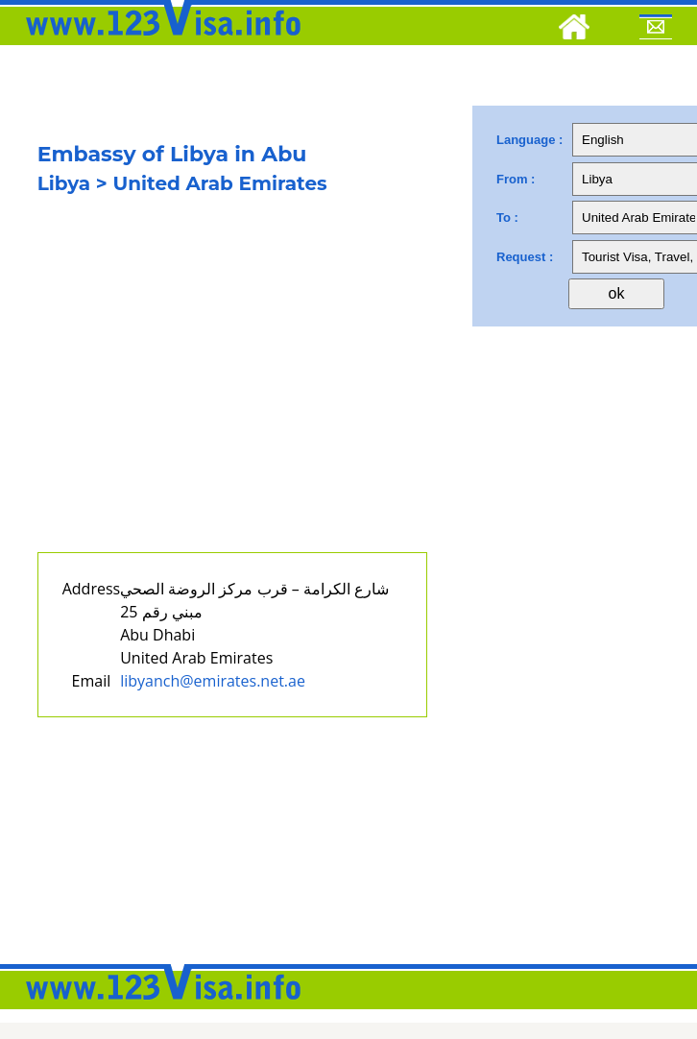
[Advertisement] (207, 392)
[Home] (574, 30)
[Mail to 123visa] (655, 30)
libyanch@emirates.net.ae (212, 680)
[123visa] (158, 41)
